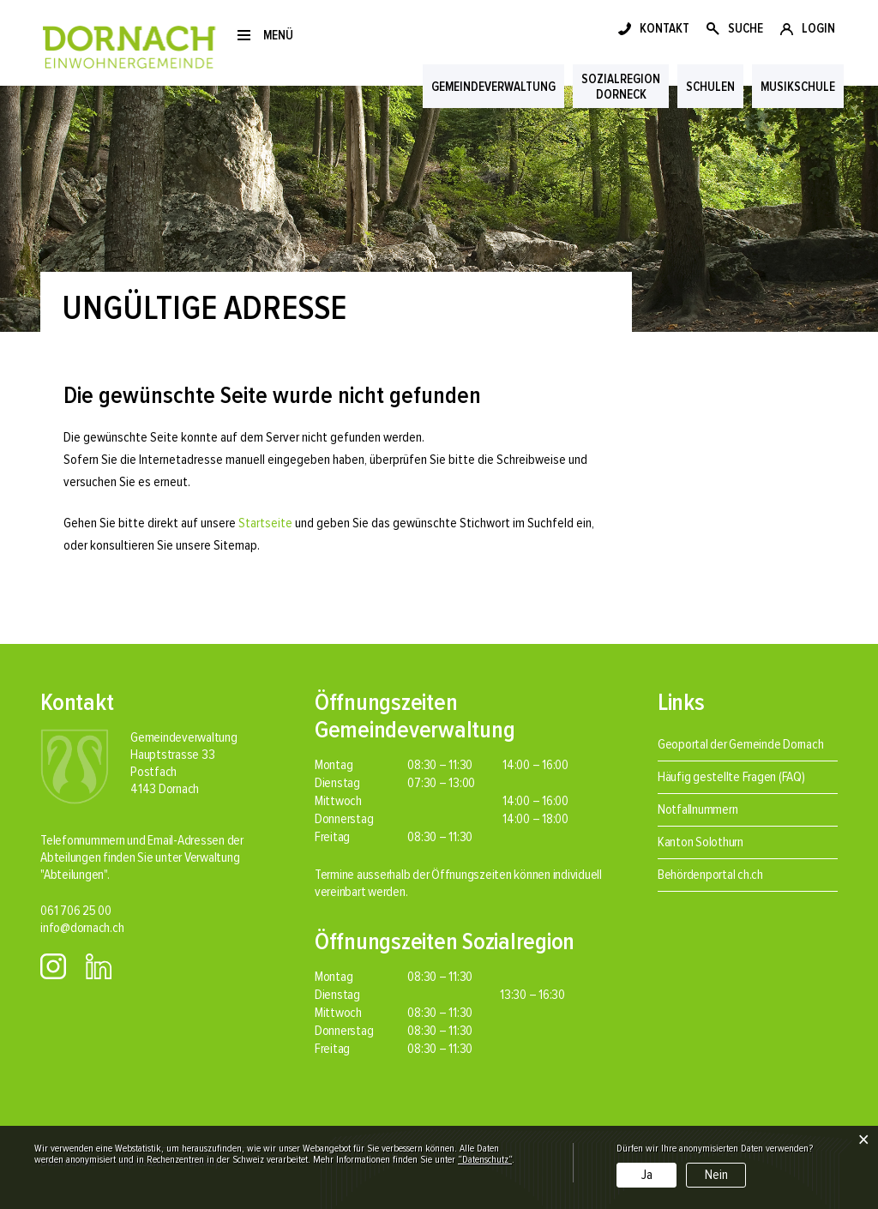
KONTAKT (664, 28)
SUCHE (745, 28)
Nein (716, 1174)
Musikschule (798, 86)
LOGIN (818, 28)
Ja (646, 1174)
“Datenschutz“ (485, 1159)
